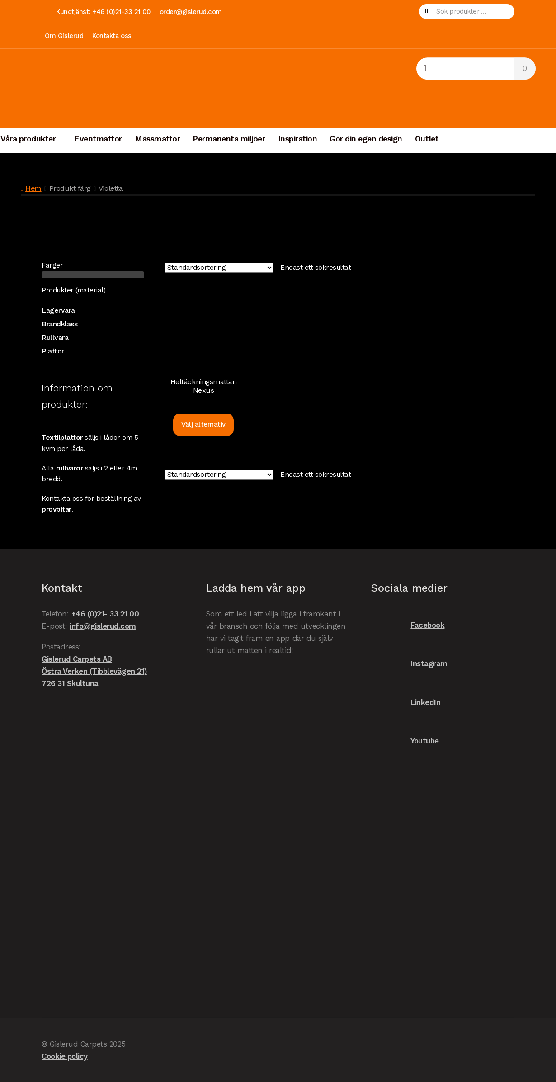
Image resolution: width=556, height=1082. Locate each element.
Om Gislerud (64, 36)
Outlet (426, 138)
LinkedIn (406, 702)
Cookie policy (65, 1056)
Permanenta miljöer (229, 138)
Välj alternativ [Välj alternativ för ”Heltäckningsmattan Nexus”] (203, 424)
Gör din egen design (366, 138)
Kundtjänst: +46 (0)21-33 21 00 (103, 12)
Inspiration (297, 138)
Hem (33, 188)
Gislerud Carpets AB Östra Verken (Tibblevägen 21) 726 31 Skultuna (94, 671)
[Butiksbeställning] (219, 268)
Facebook (408, 625)
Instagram (409, 663)
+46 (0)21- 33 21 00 (105, 613)
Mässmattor (157, 138)
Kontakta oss (111, 36)
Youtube (405, 741)
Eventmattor (98, 138)
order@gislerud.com (191, 12)
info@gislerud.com (103, 625)
